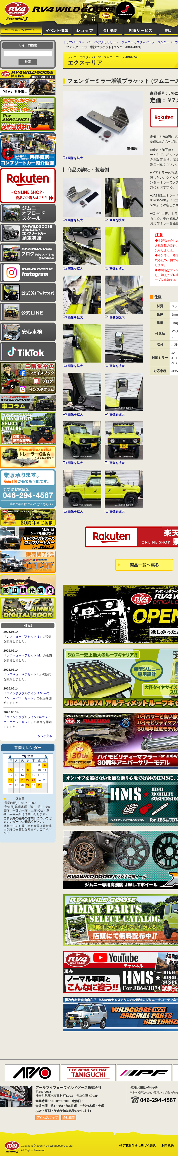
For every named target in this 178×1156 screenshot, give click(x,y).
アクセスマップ (47, 1117)
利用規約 (168, 1145)
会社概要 (69, 1117)
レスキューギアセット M (23, 655)
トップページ (72, 42)
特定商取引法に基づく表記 (137, 1145)
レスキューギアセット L (22, 674)
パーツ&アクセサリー (101, 42)
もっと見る (44, 736)
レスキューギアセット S (22, 636)
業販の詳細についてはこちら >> (31, 504)
